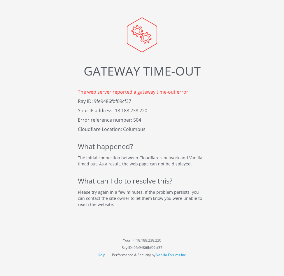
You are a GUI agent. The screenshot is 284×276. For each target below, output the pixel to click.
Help (102, 254)
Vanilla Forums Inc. (171, 254)
